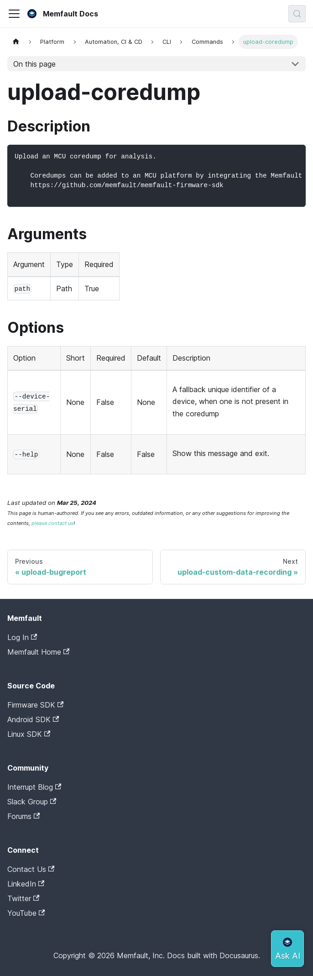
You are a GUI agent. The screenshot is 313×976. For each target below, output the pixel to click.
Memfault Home (38, 651)
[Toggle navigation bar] (14, 14)
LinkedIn (25, 883)
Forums (23, 816)
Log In (22, 637)
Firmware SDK (35, 704)
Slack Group (31, 801)
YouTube (26, 913)
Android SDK (33, 719)
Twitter (23, 898)
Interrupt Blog (34, 787)
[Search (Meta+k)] (297, 13)
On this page (34, 63)
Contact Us (30, 869)
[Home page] (16, 42)
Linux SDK (28, 734)
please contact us (52, 523)
